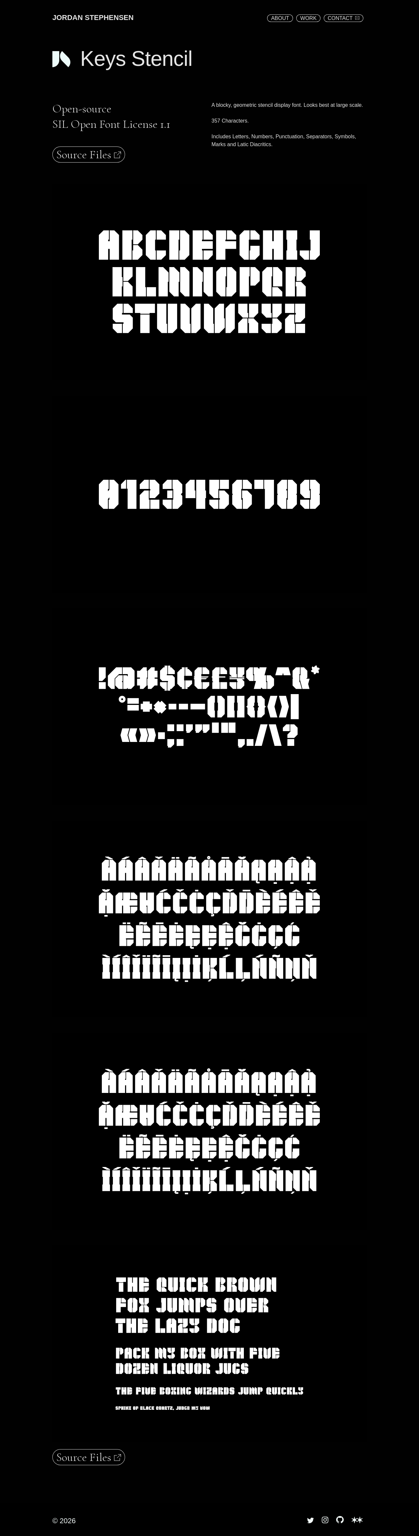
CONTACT (343, 18)
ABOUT (280, 18)
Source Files (88, 154)
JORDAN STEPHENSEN (93, 17)
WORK (308, 18)
